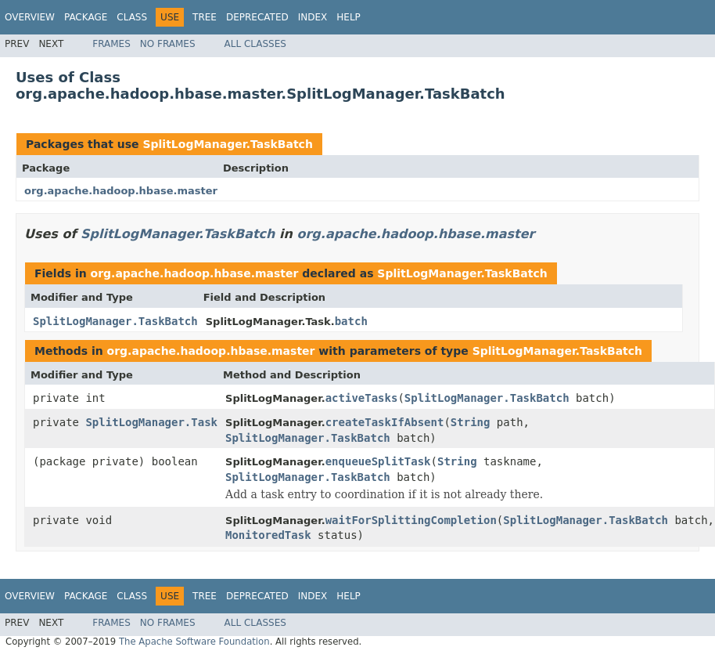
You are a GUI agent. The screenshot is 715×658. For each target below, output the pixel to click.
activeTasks (361, 398)
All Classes (255, 43)
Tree (204, 17)
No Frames (168, 43)
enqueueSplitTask (378, 461)
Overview (30, 17)
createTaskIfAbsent (384, 422)
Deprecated (257, 17)
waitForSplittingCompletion (411, 520)
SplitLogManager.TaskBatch (227, 144)
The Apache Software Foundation (194, 641)
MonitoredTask (268, 535)
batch (351, 321)
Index (313, 17)
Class (132, 17)
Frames (111, 43)
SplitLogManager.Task (151, 422)
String (470, 422)
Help (348, 17)
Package (85, 17)
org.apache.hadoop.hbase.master (120, 191)
